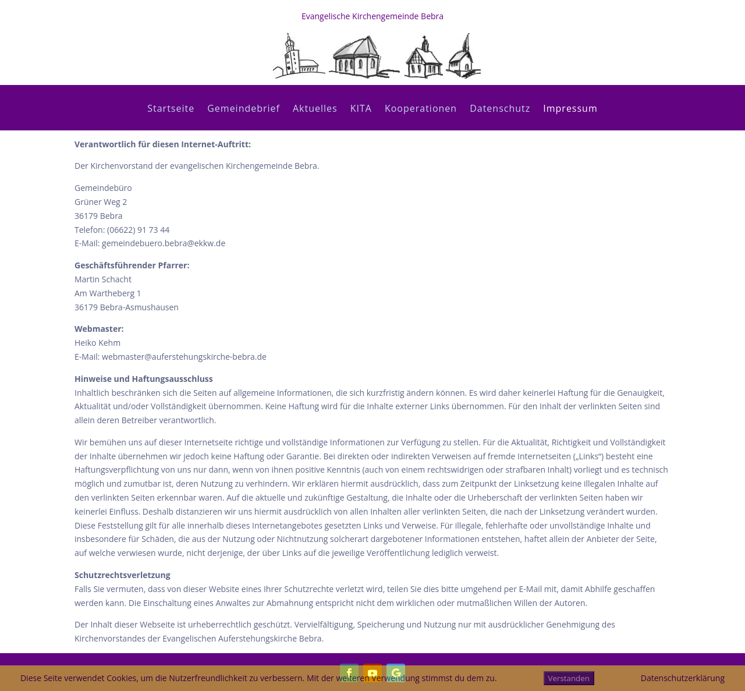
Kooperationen (421, 109)
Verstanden (569, 678)
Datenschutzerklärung (683, 677)
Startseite (170, 109)
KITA (361, 109)
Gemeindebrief (243, 109)
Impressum (570, 109)
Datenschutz (500, 109)
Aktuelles (315, 109)
